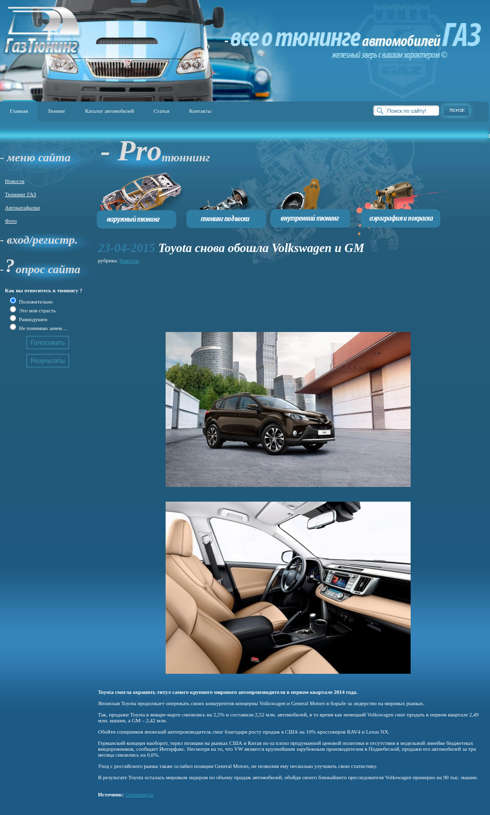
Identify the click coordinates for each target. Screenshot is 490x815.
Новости (14, 181)
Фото (11, 221)
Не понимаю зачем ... (42, 328)
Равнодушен (32, 319)
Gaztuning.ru (139, 794)
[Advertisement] (141, 296)
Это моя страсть (37, 310)
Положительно (35, 302)
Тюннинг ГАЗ (20, 194)
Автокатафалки (22, 207)
